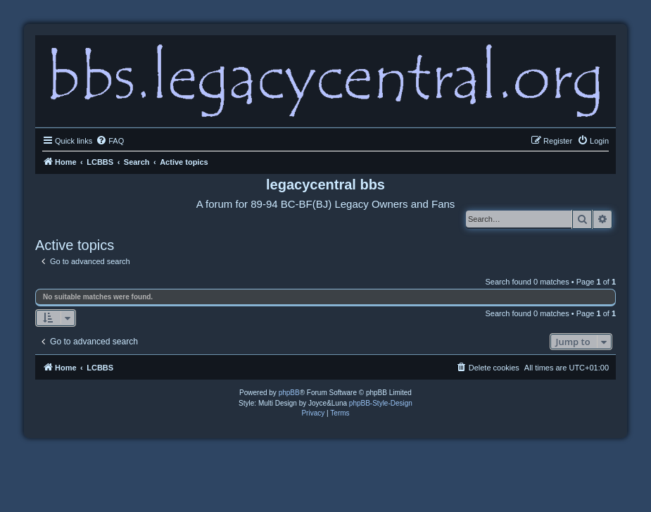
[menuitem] (110, 140)
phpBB (289, 393)
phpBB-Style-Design (380, 403)
